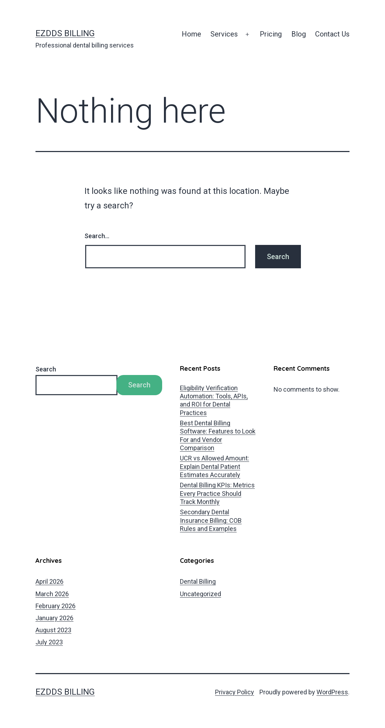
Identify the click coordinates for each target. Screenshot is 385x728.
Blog (298, 34)
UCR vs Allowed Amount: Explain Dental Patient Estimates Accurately (214, 466)
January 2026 (54, 618)
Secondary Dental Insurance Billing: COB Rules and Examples (211, 520)
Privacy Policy (234, 692)
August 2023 (53, 630)
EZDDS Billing (65, 33)
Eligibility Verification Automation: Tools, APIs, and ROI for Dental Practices (214, 400)
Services (224, 34)
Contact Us (332, 34)
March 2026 (52, 594)
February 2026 (55, 606)
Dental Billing (198, 581)
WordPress (332, 692)
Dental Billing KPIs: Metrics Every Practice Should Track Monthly (217, 493)
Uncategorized (200, 594)
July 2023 (49, 642)
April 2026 (49, 581)
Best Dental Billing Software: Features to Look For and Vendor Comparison (217, 435)
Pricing (271, 34)
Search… (96, 236)
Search (45, 369)
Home (191, 34)
